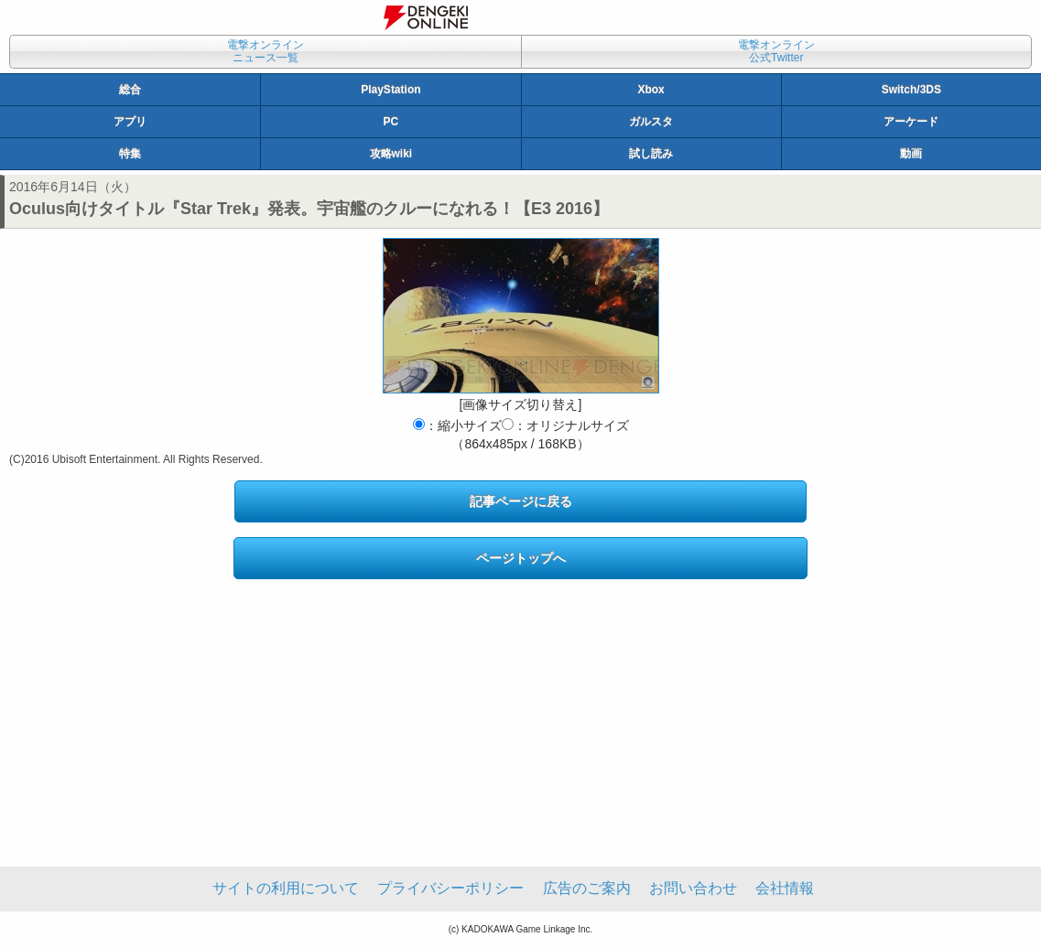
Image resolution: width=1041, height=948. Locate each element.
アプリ (130, 121)
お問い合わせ (693, 888)
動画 (911, 153)
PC (391, 121)
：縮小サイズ (457, 425)
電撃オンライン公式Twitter (776, 51)
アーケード (911, 121)
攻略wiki (391, 153)
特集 (130, 153)
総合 (130, 89)
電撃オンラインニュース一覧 (265, 51)
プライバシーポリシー (450, 888)
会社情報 (784, 888)
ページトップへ (521, 558)
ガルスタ (651, 121)
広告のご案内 (587, 888)
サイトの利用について (285, 888)
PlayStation (390, 89)
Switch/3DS (911, 89)
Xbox (650, 89)
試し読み (651, 153)
